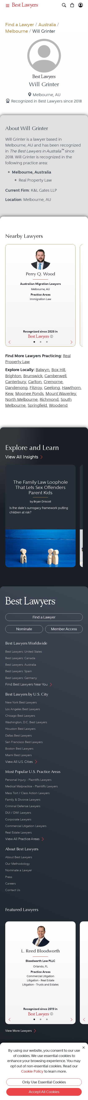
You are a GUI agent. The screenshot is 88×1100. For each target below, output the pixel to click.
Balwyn (42, 369)
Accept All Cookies (44, 1092)
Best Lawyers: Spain (18, 671)
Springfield (37, 405)
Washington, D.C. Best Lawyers (26, 722)
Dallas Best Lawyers (18, 735)
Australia (47, 24)
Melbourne (16, 31)
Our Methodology (17, 863)
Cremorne (53, 381)
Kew (9, 393)
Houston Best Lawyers (20, 728)
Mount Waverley (61, 393)
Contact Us (12, 890)
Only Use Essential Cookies (44, 1082)
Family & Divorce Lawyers (22, 799)
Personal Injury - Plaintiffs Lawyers (28, 779)
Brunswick (32, 375)
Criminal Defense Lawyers (22, 806)
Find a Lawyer (19, 24)
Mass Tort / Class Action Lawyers (27, 793)
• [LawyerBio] (40, 342)
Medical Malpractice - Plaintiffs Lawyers (31, 786)
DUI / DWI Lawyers (18, 812)
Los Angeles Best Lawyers (22, 709)
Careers (10, 883)
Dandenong (16, 387)
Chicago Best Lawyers (20, 715)
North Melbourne (21, 399)
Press (8, 877)
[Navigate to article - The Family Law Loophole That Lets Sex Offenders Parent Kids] (40, 516)
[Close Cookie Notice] (83, 1047)
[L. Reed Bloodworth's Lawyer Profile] (40, 942)
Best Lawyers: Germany (21, 678)
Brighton (13, 375)
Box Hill (58, 369)
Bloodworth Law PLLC (40, 961)
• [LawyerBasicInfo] (34, 342)
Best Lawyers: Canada (20, 658)
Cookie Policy (32, 1071)
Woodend (58, 405)
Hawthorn (71, 387)
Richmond (49, 399)
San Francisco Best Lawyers (24, 742)
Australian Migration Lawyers (40, 284)
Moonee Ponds (29, 393)
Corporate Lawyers (18, 819)
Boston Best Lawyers (19, 748)
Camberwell (55, 375)
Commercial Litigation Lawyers (25, 826)
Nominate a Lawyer (18, 870)
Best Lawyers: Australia (20, 664)
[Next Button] (72, 295)
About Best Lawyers (18, 857)
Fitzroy (36, 387)
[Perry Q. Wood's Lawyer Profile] (40, 265)
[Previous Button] (8, 295)
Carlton (35, 381)
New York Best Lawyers (21, 702)
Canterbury (15, 381)
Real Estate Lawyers (18, 832)
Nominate (24, 629)
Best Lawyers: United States (23, 651)
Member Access (64, 629)
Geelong (52, 387)
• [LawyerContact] (47, 342)
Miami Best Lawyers (18, 755)
